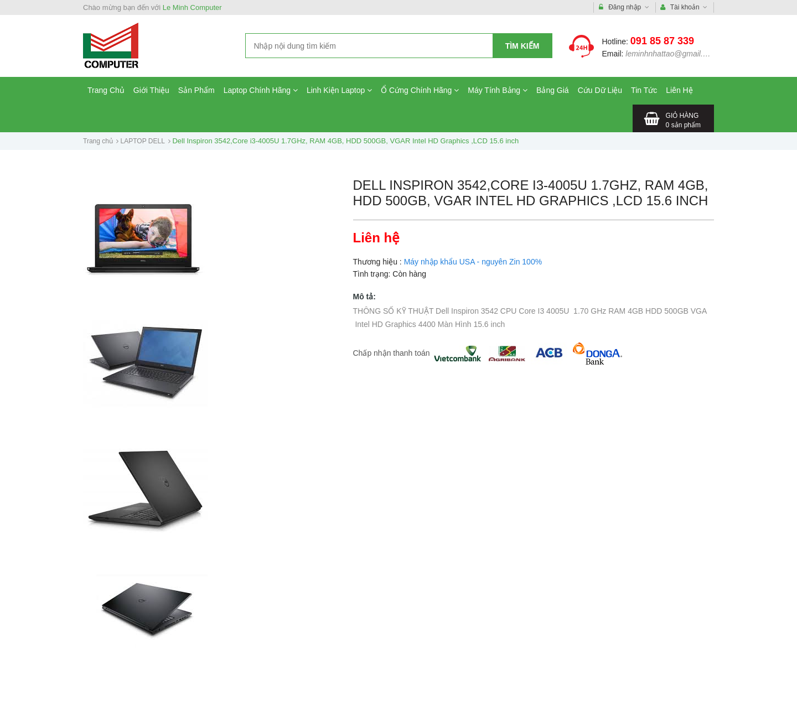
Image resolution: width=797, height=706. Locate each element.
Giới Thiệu (151, 90)
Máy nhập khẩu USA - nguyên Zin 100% (473, 261)
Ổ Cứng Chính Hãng (420, 90)
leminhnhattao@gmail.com (671, 53)
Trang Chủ (106, 90)
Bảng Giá (552, 90)
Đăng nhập (624, 7)
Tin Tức (644, 90)
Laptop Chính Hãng (261, 90)
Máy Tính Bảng (497, 90)
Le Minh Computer (192, 7)
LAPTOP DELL (143, 141)
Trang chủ (98, 141)
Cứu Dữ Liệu (600, 90)
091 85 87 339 (662, 40)
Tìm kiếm (522, 45)
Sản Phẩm (196, 90)
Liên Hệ (679, 90)
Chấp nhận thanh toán (391, 353)
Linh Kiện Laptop (339, 90)
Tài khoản (684, 7)
